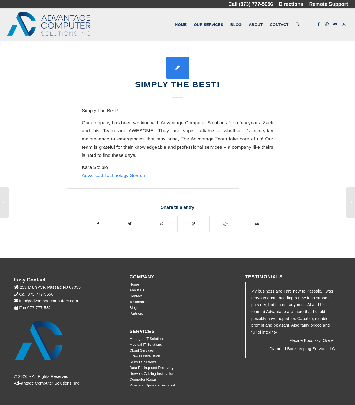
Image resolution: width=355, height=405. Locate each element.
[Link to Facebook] (319, 24)
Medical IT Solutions (146, 344)
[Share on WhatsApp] (162, 224)
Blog (133, 308)
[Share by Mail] (257, 224)
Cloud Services (142, 350)
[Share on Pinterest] (193, 224)
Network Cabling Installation (152, 373)
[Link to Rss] (343, 24)
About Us (137, 290)
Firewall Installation (145, 356)
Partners (136, 313)
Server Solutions (143, 362)
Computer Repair (143, 379)
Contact (136, 296)
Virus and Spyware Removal (152, 385)
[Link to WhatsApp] (327, 24)
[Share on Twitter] (130, 224)
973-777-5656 (40, 294)
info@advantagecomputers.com (48, 300)
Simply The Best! (177, 84)
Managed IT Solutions (147, 339)
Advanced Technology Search (113, 175)
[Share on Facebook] (98, 224)
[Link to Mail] (335, 24)
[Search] (297, 25)
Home (134, 284)
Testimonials (139, 302)
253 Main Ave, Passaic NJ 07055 (50, 287)
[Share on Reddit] (225, 224)
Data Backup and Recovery (151, 368)
